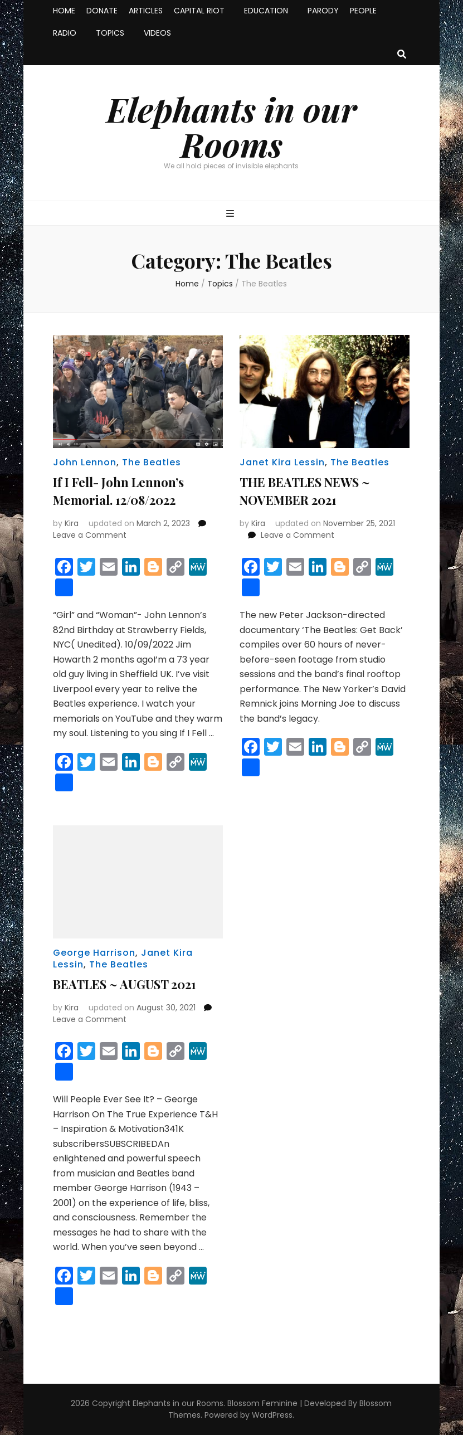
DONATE (102, 10)
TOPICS (110, 32)
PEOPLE (363, 10)
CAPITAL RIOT (199, 10)
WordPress (272, 1415)
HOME (64, 10)
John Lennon (84, 462)
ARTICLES (146, 10)
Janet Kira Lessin (282, 462)
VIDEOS (157, 32)
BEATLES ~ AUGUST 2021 (124, 984)
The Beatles (151, 462)
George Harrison (94, 952)
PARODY (323, 10)
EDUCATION (266, 10)
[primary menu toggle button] (231, 214)
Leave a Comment (89, 535)
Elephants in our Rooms (231, 126)
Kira (72, 523)
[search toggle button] (401, 54)
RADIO (64, 32)
